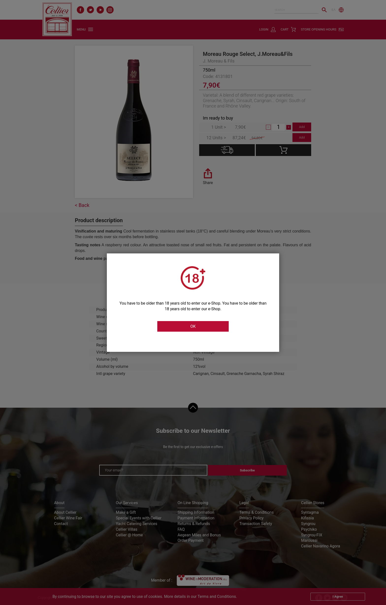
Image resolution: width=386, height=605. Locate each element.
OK (193, 326)
